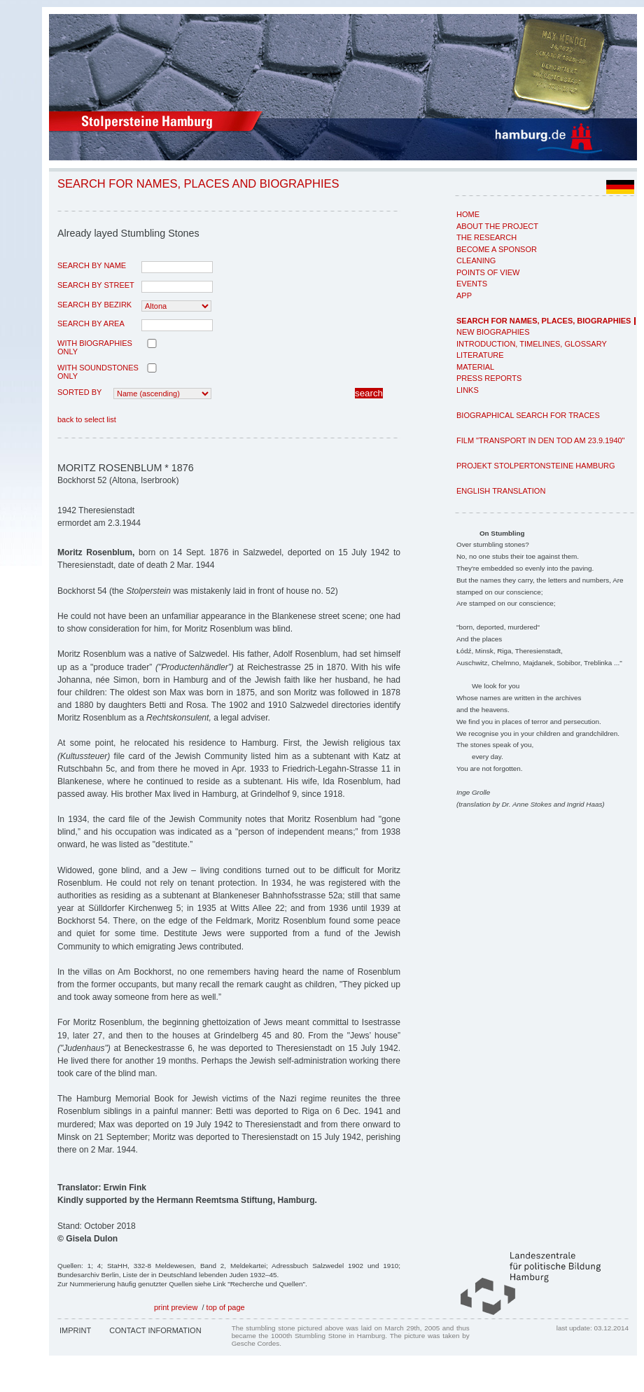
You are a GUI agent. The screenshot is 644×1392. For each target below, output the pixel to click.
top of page (225, 1307)
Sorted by (79, 392)
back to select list (86, 419)
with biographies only (94, 347)
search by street (95, 285)
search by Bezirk (94, 304)
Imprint (75, 1330)
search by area (91, 323)
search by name (91, 265)
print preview (175, 1307)
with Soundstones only (98, 371)
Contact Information (155, 1330)
